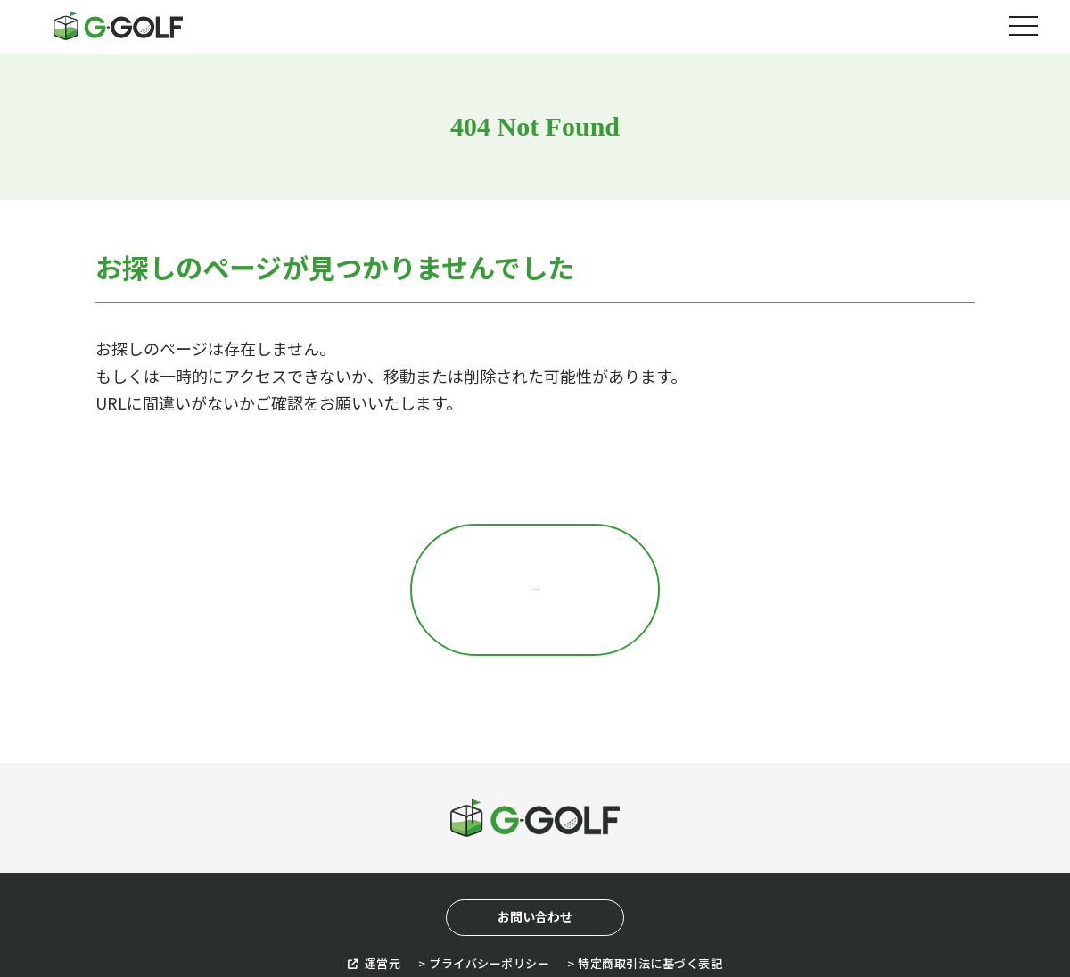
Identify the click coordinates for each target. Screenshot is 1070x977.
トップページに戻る (535, 552)
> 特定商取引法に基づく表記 (644, 888)
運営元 (374, 888)
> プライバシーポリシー (483, 888)
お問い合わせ (535, 842)
